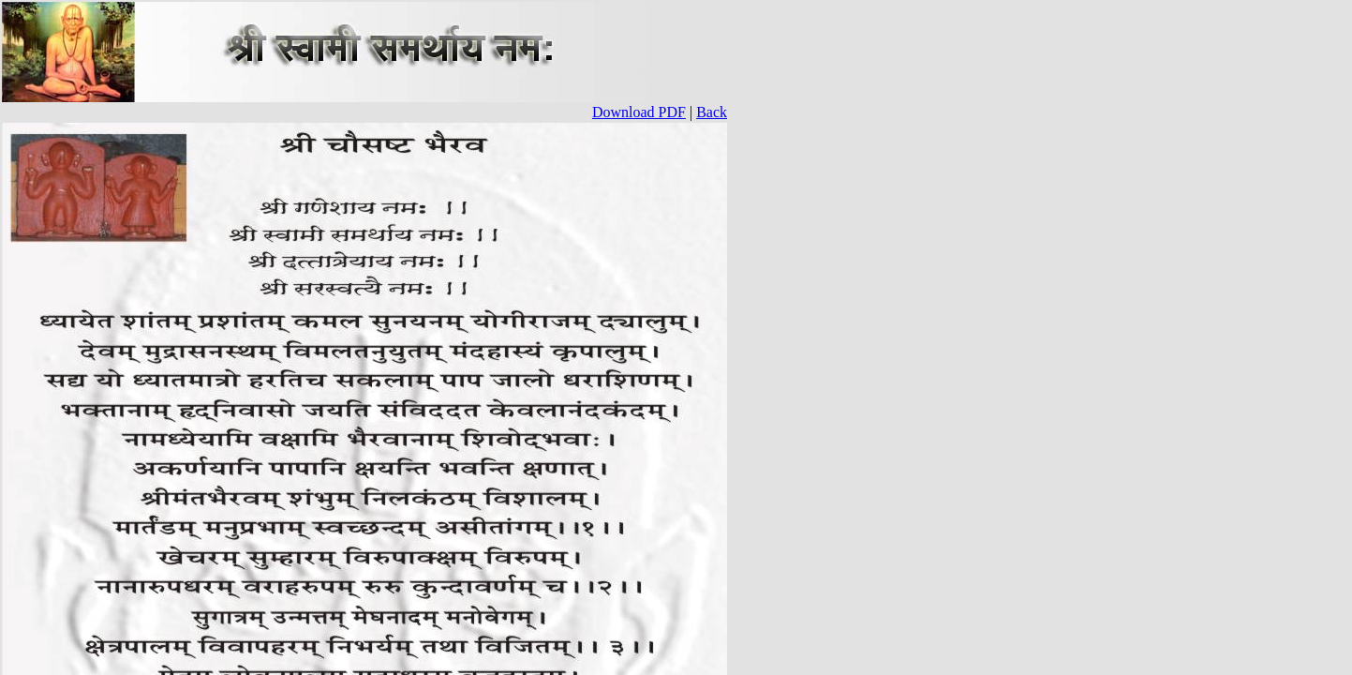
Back (711, 112)
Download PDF (639, 112)
